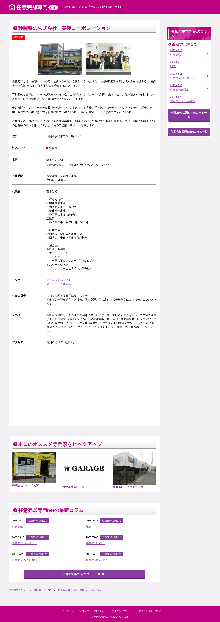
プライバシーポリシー (121, 610)
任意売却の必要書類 (24, 559)
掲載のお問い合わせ (150, 610)
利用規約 (99, 610)
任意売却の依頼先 (97, 559)
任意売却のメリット (24, 543)
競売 (88, 526)
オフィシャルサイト (58, 280)
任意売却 (17, 526)
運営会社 (84, 610)
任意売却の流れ (95, 543)
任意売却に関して (38, 520)
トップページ (66, 610)
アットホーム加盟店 (58, 284)
